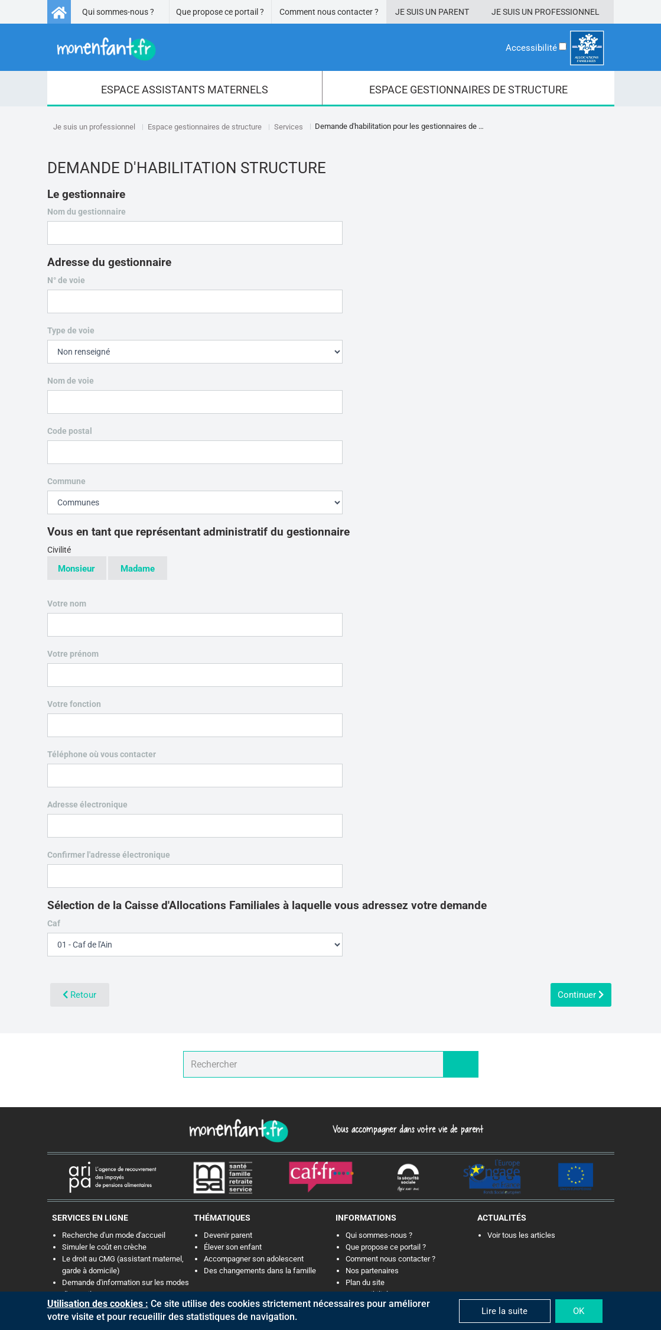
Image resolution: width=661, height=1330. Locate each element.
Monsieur (76, 569)
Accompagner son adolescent (254, 1258)
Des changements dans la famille (260, 1270)
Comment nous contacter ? (329, 12)
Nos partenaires (372, 1270)
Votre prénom (76, 653)
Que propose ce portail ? (220, 12)
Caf (57, 923)
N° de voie (66, 280)
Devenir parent (228, 1235)
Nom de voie (73, 380)
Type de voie (71, 330)
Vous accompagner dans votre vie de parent (406, 1129)
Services (288, 126)
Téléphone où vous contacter (109, 755)
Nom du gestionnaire (89, 211)
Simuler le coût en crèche (104, 1247)
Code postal (78, 431)
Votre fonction (74, 704)
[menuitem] (185, 88)
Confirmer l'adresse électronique (112, 854)
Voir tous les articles (521, 1235)
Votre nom (70, 603)
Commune (69, 481)
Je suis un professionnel (94, 126)
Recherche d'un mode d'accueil (113, 1235)
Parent (453, 12)
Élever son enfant (233, 1247)
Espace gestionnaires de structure (205, 126)
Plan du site (365, 1282)
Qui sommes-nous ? (118, 12)
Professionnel (567, 12)
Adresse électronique (95, 805)
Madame (138, 569)
